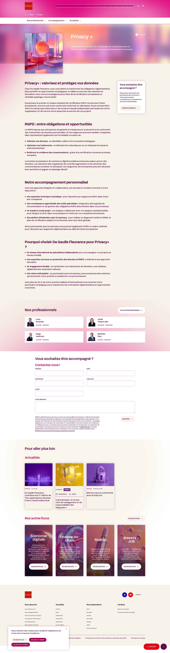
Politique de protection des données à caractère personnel (55, 443)
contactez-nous (129, 108)
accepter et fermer (20, 644)
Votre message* (40, 411)
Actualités (73, 20)
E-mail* (37, 401)
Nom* (88, 381)
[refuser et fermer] (66, 629)
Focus (31, 14)
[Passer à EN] (143, 6)
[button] (85, 6)
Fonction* (90, 391)
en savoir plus (18, 639)
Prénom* (38, 381)
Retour (142, 34)
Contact (138, 610)
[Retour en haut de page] (164, 647)
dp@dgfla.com (85, 439)
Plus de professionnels (130, 310)
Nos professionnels (35, 20)
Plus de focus (134, 534)
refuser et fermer (37, 639)
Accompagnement (56, 20)
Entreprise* (39, 391)
